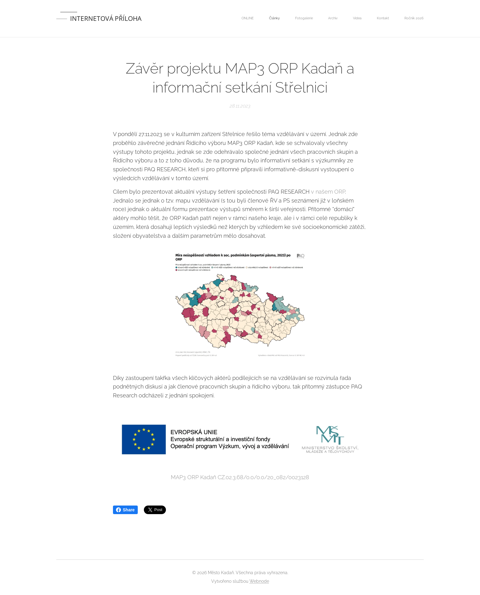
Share (125, 509)
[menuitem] (334, 18)
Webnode (259, 581)
